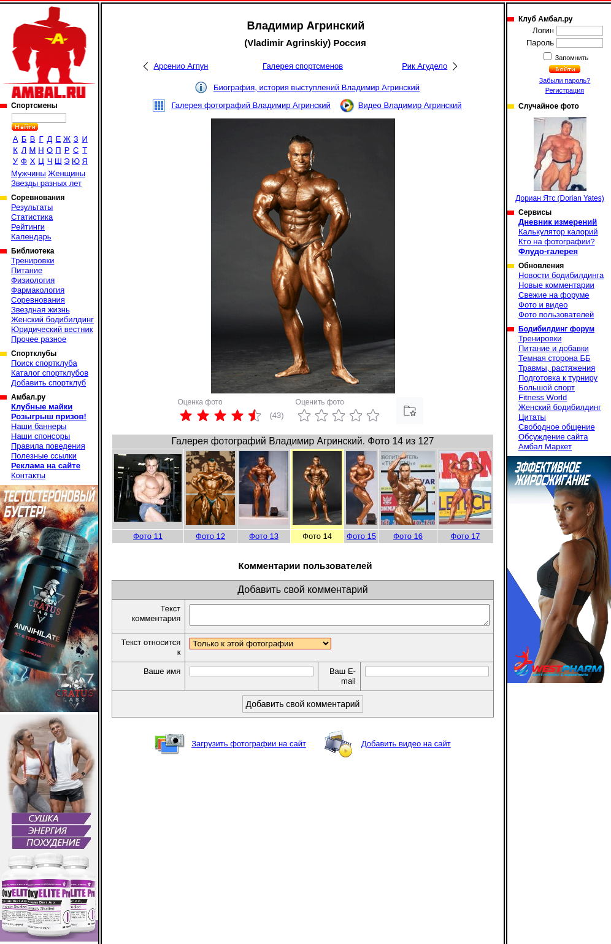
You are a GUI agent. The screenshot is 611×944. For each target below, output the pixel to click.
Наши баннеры (38, 426)
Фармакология (37, 290)
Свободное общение (556, 426)
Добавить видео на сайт (406, 747)
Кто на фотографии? (556, 241)
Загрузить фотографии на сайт (248, 747)
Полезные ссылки (44, 455)
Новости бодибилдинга (561, 275)
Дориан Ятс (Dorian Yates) (559, 160)
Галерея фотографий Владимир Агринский (250, 105)
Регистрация (564, 90)
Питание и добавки (553, 348)
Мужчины (28, 173)
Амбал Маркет (545, 446)
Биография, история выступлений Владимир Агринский (316, 87)
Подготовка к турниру (558, 377)
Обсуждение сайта (553, 436)
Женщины (66, 173)
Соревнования (38, 299)
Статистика (32, 217)
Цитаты (532, 417)
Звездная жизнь (40, 309)
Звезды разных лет (46, 183)
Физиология (33, 280)
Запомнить (571, 57)
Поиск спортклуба (44, 363)
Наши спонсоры (40, 436)
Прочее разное (38, 339)
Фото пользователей (556, 314)
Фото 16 (408, 536)
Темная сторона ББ (554, 358)
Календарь (31, 236)
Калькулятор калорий (558, 231)
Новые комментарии (556, 285)
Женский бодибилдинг (52, 319)
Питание (26, 270)
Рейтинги (28, 226)
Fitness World (542, 397)
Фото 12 (210, 536)
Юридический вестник (52, 329)
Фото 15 (361, 536)
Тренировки (32, 260)
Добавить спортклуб (48, 382)
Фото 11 (148, 536)
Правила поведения (48, 446)
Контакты (28, 475)
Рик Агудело (424, 66)
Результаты (32, 207)
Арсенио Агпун (180, 66)
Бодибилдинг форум (556, 329)
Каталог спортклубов (49, 372)
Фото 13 (264, 536)
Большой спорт (546, 387)
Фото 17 (465, 536)
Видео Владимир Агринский (410, 105)
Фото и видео (543, 304)
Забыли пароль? (565, 80)
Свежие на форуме (554, 295)
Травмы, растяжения (556, 368)
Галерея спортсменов (303, 66)
